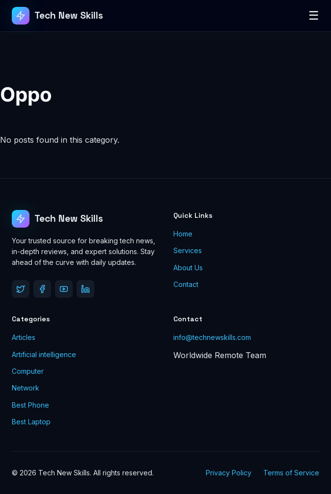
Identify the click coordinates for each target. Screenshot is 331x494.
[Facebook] (42, 289)
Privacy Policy (228, 472)
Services (187, 250)
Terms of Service (291, 472)
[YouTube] (64, 289)
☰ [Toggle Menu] (313, 15)
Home (183, 234)
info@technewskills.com (212, 337)
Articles (23, 337)
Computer (28, 371)
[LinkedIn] (85, 289)
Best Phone (30, 405)
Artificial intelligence (44, 354)
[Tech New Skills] (57, 16)
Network (25, 388)
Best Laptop (31, 421)
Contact (185, 284)
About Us (188, 267)
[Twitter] (20, 289)
